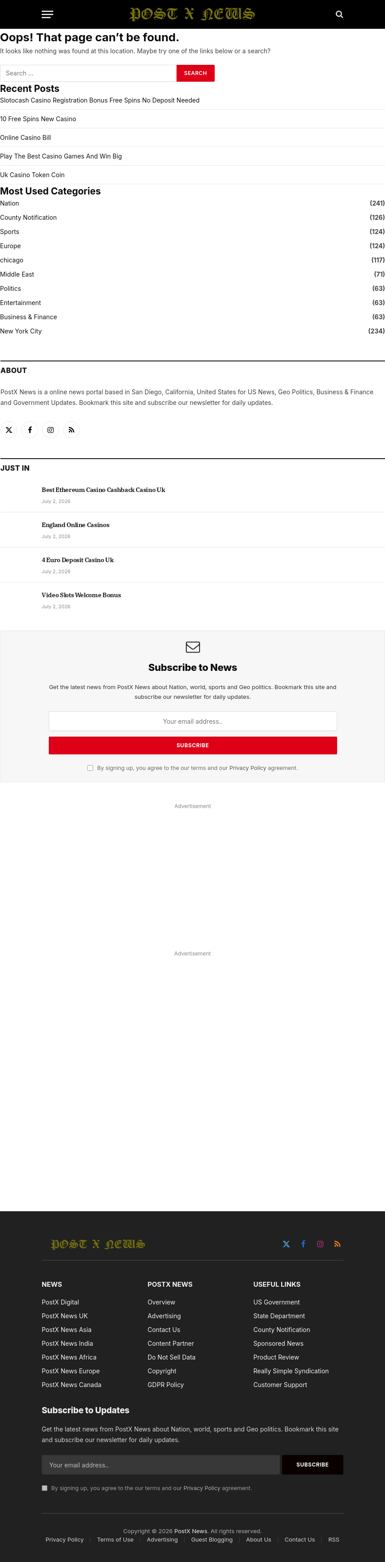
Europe (10, 246)
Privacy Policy (247, 768)
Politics (10, 288)
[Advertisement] (192, 874)
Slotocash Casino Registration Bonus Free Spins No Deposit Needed (100, 100)
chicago (12, 260)
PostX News (190, 1530)
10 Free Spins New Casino (38, 119)
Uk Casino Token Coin (32, 174)
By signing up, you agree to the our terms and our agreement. (192, 768)
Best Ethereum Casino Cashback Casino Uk (103, 490)
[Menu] (47, 14)
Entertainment (20, 302)
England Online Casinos (75, 525)
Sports (9, 231)
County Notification (28, 217)
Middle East (17, 274)
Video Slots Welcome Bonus (81, 595)
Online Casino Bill (25, 137)
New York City (21, 331)
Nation (9, 203)
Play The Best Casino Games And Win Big (61, 156)
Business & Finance (28, 317)
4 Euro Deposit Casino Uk (78, 560)
